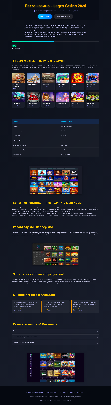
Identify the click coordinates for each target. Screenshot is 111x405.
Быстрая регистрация (64, 16)
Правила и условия (63, 392)
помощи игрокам (79, 397)
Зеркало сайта (81, 392)
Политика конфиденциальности (34, 392)
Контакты (72, 392)
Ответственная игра (50, 392)
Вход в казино (44, 16)
